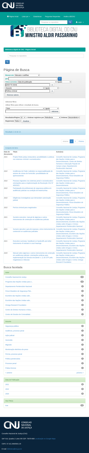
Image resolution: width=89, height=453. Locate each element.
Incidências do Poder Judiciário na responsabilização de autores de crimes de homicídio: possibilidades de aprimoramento (33, 173)
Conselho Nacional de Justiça (66, 157)
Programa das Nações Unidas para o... (19, 282)
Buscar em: (9, 75)
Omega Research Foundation (15, 305)
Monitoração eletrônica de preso (16, 349)
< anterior (8, 373)
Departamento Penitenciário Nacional (69, 226)
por (6, 79)
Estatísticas (37, 16)
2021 (7, 384)
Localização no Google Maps (45, 439)
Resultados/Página (12, 117)
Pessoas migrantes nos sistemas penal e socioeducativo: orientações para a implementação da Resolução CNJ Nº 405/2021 (33, 183)
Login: (80, 22)
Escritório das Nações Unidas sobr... (18, 296)
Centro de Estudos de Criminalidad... (18, 314)
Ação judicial (9, 335)
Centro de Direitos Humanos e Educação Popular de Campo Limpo (69, 164)
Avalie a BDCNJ (69, 16)
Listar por (26, 16)
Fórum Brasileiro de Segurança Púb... (18, 291)
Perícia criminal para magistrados (25, 207)
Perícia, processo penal (13, 354)
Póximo (81, 141)
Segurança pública (12, 326)
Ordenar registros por (36, 117)
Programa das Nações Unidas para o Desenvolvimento (70, 159)
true (6, 405)
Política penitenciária (12, 359)
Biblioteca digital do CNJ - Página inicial (20, 49)
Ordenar (64, 117)
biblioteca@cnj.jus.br (14, 449)
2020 (7, 394)
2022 (7, 389)
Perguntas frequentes (52, 16)
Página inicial (12, 16)
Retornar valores (13, 95)
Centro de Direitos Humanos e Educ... (18, 310)
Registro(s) (9, 121)
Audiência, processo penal (14, 331)
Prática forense (10, 368)
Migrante (8, 345)
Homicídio (9, 340)
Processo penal (10, 363)
